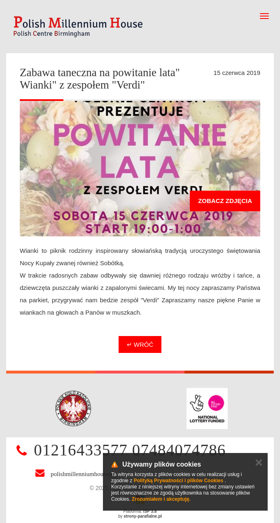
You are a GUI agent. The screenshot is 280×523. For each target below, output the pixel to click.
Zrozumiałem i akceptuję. (161, 499)
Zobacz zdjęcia (225, 200)
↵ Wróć (140, 344)
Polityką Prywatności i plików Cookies (178, 480)
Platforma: (140, 511)
